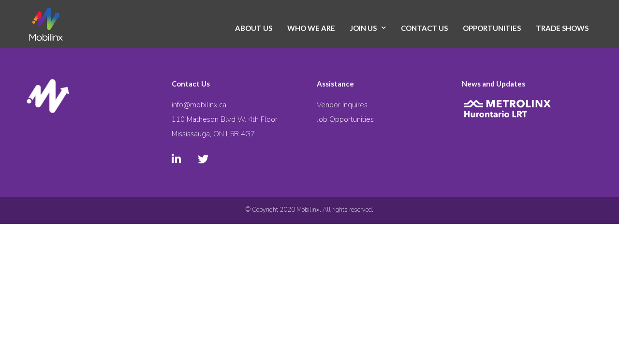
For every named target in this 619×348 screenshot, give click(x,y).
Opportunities (492, 28)
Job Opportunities (345, 119)
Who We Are (311, 28)
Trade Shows (562, 28)
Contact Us (424, 28)
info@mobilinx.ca (199, 105)
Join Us (363, 28)
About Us (253, 28)
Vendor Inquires (342, 105)
